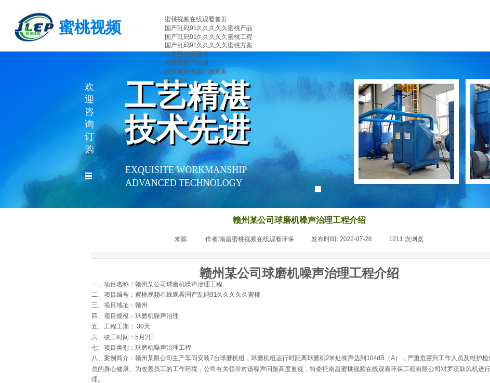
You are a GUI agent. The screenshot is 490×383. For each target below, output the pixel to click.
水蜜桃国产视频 (186, 63)
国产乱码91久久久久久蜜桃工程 (209, 37)
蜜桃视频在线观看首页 (196, 19)
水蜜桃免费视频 (186, 54)
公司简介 (177, 80)
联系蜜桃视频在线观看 (196, 71)
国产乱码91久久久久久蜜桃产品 (209, 28)
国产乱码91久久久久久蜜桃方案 (209, 45)
